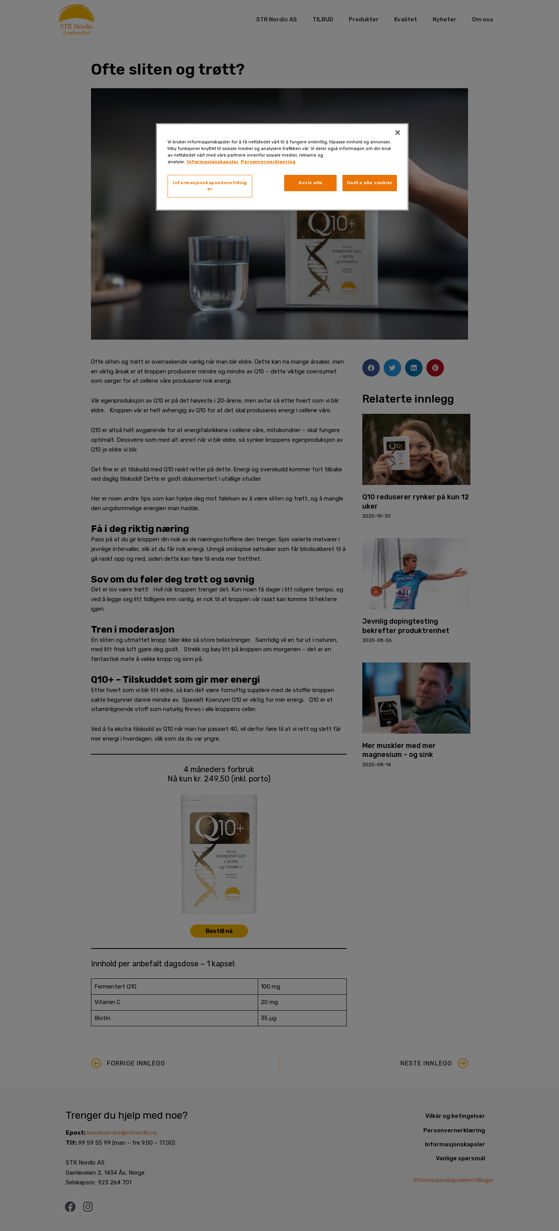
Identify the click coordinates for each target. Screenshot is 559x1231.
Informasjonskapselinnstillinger (210, 186)
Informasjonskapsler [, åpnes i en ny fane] (213, 161)
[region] (282, 167)
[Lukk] (397, 132)
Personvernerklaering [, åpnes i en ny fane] (268, 161)
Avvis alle (311, 182)
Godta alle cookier (370, 182)
